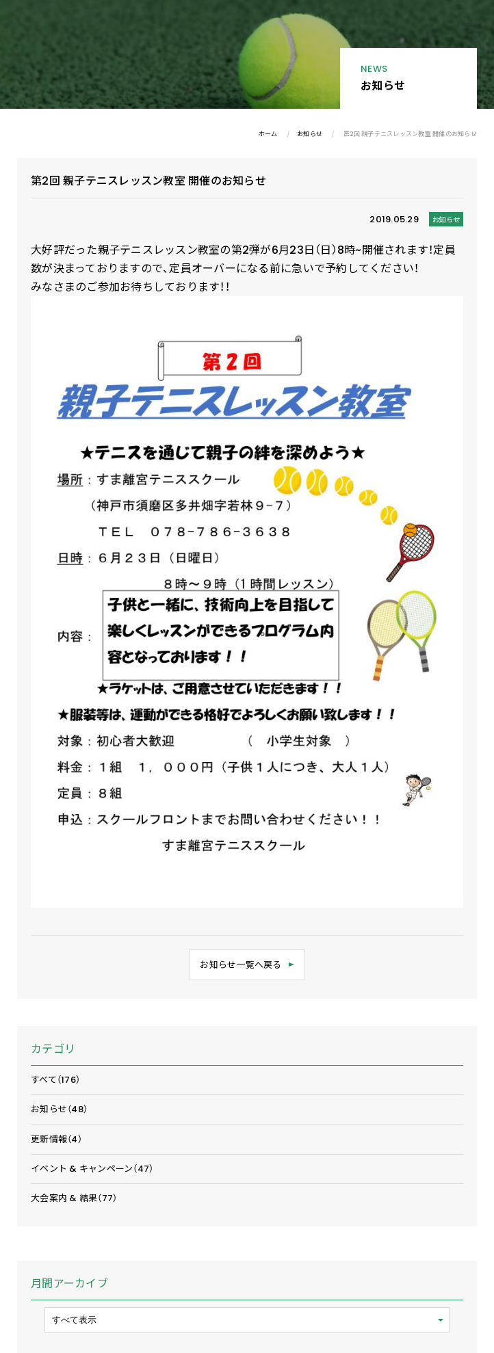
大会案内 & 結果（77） (74, 1198)
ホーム (268, 133)
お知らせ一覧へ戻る (240, 964)
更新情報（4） (56, 1139)
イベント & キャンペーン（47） (92, 1168)
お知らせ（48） (59, 1109)
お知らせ (309, 133)
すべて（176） (55, 1079)
